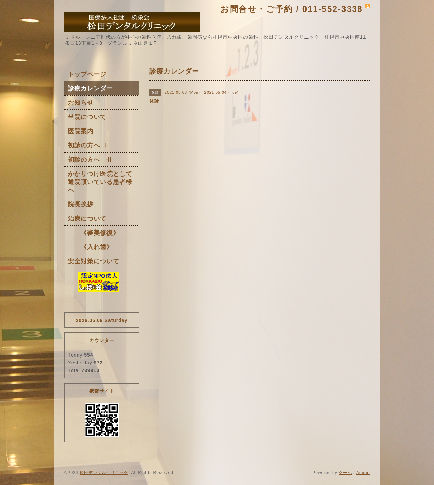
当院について (87, 117)
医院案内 (81, 131)
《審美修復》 (93, 232)
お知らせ (81, 102)
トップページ (87, 74)
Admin (363, 472)
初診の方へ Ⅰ (88, 145)
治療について (87, 218)
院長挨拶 (81, 204)
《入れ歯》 (90, 247)
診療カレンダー (90, 88)
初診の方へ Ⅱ (90, 159)
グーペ (345, 472)
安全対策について (93, 261)
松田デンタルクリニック (104, 472)
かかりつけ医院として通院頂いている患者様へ (100, 182)
